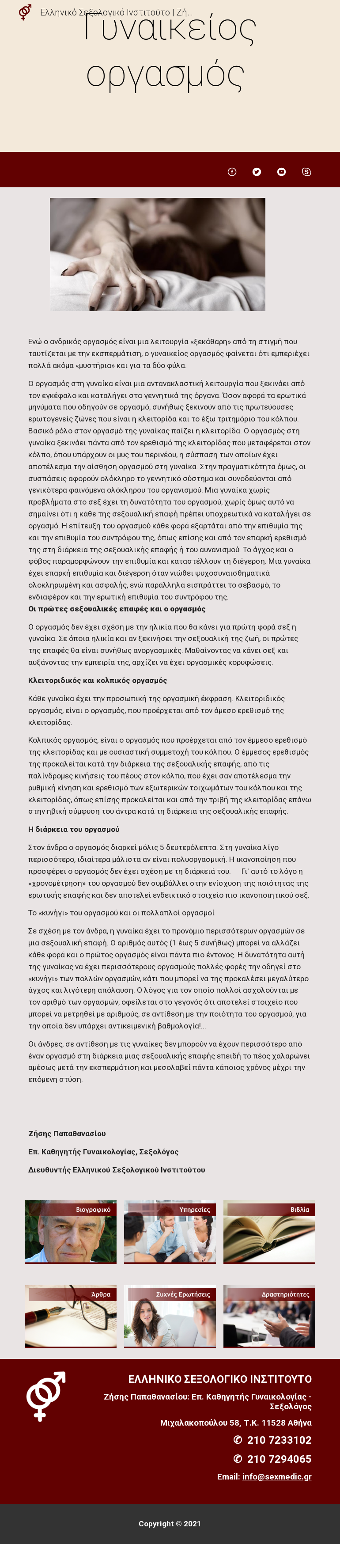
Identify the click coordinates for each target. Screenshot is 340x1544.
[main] (170, 78)
